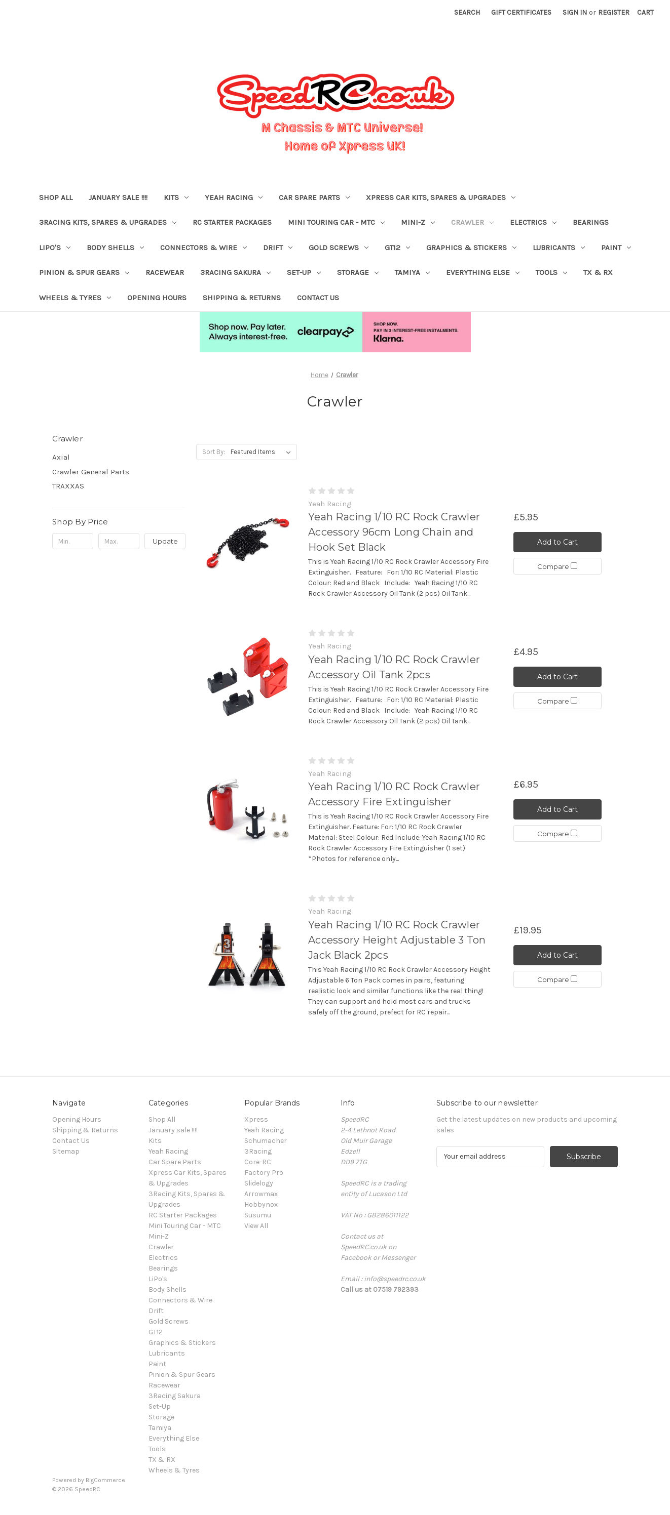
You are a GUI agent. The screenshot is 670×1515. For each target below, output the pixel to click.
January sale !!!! (118, 197)
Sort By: (213, 452)
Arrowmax (261, 1194)
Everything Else (482, 272)
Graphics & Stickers (471, 247)
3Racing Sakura (235, 272)
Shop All (55, 197)
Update (165, 541)
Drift (277, 247)
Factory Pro (263, 1172)
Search (467, 12)
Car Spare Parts (314, 197)
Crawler (472, 222)
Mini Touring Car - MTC (336, 222)
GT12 (397, 247)
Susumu (257, 1215)
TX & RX (598, 272)
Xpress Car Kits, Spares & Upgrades (440, 197)
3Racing (258, 1151)
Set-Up (304, 272)
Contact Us (318, 297)
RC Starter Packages (232, 222)
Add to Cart (557, 542)
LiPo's (54, 247)
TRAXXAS (68, 485)
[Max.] (118, 541)
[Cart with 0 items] (645, 12)
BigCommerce (105, 1480)
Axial (61, 457)
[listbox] (262, 452)
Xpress (256, 1119)
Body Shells (115, 247)
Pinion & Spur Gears (84, 272)
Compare (557, 566)
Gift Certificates (521, 12)
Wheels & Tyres (75, 297)
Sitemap (66, 1151)
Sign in (575, 12)
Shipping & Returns (242, 297)
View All (256, 1225)
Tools (551, 272)
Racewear (164, 272)
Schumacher (265, 1140)
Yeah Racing (234, 197)
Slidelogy (258, 1183)
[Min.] (72, 541)
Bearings (591, 222)
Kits (176, 197)
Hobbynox (261, 1204)
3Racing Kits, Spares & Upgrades (107, 222)
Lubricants (559, 247)
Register (613, 12)
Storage (358, 272)
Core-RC (257, 1162)
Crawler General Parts (90, 471)
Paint (616, 247)
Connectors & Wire (203, 247)
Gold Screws (338, 247)
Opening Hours (157, 297)
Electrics (533, 222)
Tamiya (412, 272)
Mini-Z (418, 222)
